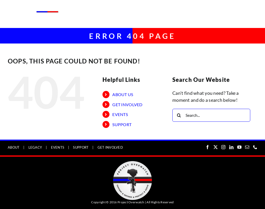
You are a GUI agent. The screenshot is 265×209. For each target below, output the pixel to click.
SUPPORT (121, 124)
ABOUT (13, 147)
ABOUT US (122, 94)
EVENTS (120, 114)
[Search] (178, 115)
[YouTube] (239, 147)
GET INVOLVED (127, 104)
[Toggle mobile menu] (254, 8)
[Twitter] (216, 147)
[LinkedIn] (231, 147)
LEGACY (35, 147)
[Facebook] (207, 147)
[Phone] (255, 147)
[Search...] (211, 115)
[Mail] (247, 147)
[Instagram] (223, 147)
